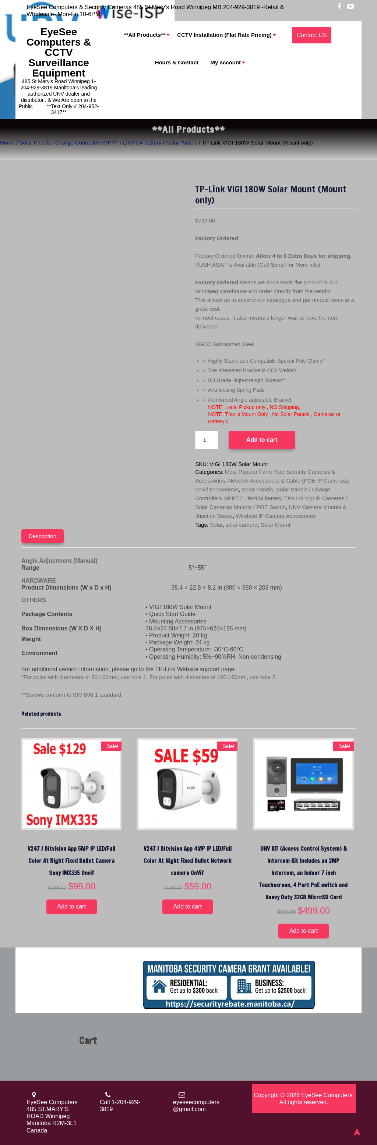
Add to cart (261, 440)
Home (7, 142)
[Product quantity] (206, 440)
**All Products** (144, 35)
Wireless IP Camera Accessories (276, 516)
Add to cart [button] (71, 906)
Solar (216, 525)
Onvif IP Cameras (217, 489)
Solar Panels (181, 142)
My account (226, 63)
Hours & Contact (176, 63)
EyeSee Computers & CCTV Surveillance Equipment (59, 52)
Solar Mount (275, 525)
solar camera (242, 525)
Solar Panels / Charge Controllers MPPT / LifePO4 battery (91, 142)
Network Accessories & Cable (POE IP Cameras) (288, 480)
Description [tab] (42, 536)
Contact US (312, 35)
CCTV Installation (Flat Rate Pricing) (224, 35)
